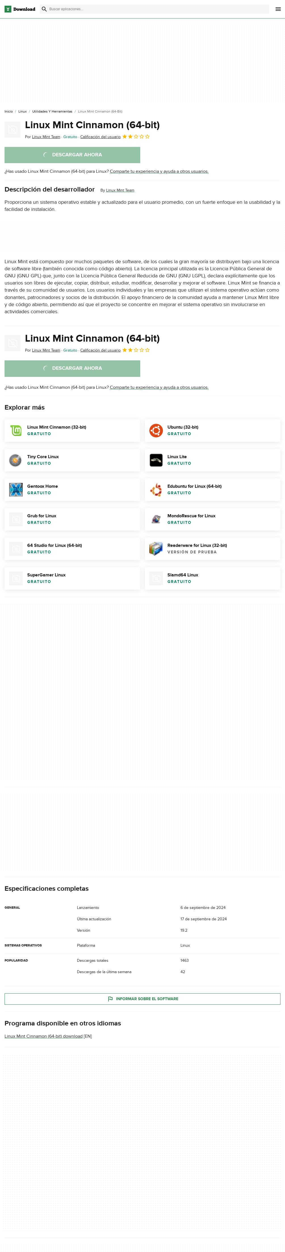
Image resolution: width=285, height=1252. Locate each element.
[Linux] (22, 112)
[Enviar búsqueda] (44, 9)
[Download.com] (20, 9)
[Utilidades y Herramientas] (52, 112)
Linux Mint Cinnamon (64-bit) (92, 125)
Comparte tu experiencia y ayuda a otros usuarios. (159, 171)
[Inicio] (9, 112)
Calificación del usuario (115, 136)
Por (42, 136)
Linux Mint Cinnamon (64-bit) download (44, 1036)
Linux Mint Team (120, 190)
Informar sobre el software (142, 998)
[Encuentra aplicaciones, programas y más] (154, 9)
